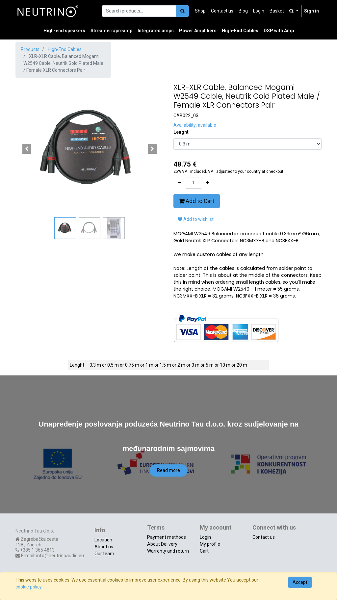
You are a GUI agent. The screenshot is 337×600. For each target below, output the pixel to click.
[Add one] (207, 183)
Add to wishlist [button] (196, 219)
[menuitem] (200, 11)
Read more (168, 470)
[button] (26, 149)
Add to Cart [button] (196, 201)
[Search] (182, 11)
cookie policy (28, 586)
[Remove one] (179, 183)
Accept (300, 582)
